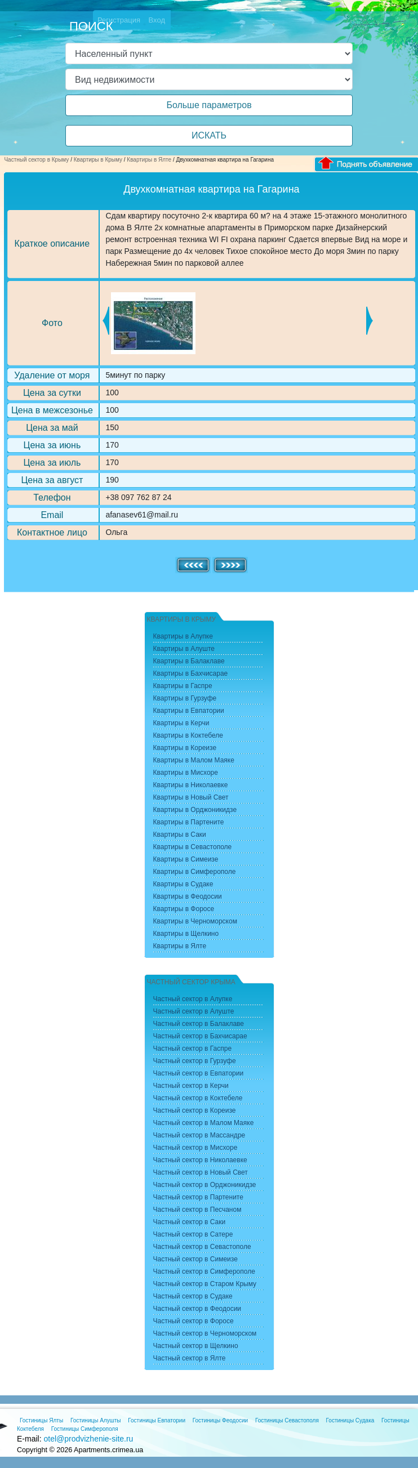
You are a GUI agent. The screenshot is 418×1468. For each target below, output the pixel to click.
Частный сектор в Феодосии (197, 1309)
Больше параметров (208, 105)
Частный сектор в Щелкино (195, 1346)
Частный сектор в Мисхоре (195, 1148)
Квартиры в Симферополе (194, 872)
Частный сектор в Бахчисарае (200, 1036)
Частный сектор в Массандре (199, 1135)
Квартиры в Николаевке (190, 785)
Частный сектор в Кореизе (194, 1110)
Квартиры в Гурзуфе (185, 698)
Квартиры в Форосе (184, 909)
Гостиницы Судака (350, 1420)
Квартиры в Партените (188, 822)
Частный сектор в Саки (189, 1222)
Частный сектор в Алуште (193, 1011)
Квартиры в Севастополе (192, 847)
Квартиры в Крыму (98, 160)
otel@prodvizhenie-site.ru (88, 1438)
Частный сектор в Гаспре (192, 1048)
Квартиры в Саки (179, 834)
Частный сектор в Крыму (36, 160)
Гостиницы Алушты (95, 1420)
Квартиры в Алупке (183, 636)
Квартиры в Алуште (184, 649)
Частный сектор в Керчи (191, 1086)
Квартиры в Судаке (183, 884)
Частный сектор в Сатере (193, 1234)
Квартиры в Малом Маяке (193, 760)
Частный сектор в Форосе (193, 1321)
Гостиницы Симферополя (84, 1429)
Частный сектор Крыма (191, 982)
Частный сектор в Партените (198, 1197)
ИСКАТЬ (209, 135)
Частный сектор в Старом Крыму (205, 1284)
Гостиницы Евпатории (156, 1420)
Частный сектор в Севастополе (202, 1247)
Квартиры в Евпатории (188, 711)
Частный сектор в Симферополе (204, 1271)
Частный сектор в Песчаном (197, 1209)
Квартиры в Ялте (149, 160)
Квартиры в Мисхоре (185, 773)
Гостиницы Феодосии (220, 1420)
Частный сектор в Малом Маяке (203, 1123)
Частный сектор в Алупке (193, 999)
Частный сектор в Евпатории (198, 1073)
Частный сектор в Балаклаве (198, 1024)
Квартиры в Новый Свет (191, 797)
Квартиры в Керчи (181, 723)
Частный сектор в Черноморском (205, 1333)
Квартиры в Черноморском (195, 921)
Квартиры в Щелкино (186, 934)
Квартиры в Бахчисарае (190, 673)
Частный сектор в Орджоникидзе (204, 1185)
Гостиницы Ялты (41, 1420)
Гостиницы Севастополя (287, 1420)
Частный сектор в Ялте (189, 1358)
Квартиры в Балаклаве (189, 661)
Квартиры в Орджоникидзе (195, 810)
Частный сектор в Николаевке (200, 1160)
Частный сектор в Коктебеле (198, 1098)
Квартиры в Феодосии (187, 896)
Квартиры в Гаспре (182, 686)
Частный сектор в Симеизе (195, 1259)
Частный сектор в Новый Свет (200, 1172)
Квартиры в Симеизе (186, 859)
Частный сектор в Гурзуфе (194, 1061)
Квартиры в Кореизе (185, 748)
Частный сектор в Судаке (193, 1296)
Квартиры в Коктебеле (188, 735)
